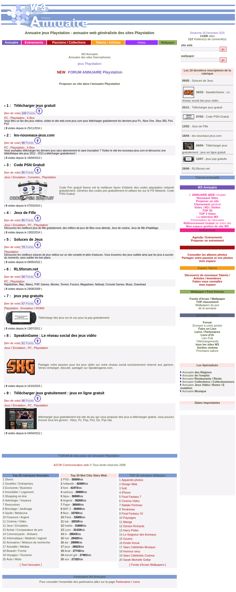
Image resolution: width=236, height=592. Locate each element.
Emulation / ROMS (32, 308)
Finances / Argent (18, 517)
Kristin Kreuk (131, 542)
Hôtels (141, 42)
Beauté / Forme (16, 550)
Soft (124, 488)
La (207, 216)
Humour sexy (131, 551)
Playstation (17, 117)
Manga (127, 521)
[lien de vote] (12, 113)
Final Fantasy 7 (131, 496)
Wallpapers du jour (207, 305)
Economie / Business (18, 487)
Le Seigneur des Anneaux (139, 534)
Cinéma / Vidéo (16, 521)
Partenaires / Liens (128, 581)
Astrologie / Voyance (18, 500)
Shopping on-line (16, 496)
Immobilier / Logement (19, 492)
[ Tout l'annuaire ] (31, 564)
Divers (9, 479)
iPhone (126, 492)
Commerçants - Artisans (22, 534)
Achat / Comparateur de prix (25, 529)
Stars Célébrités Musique (139, 547)
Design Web (129, 484)
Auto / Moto (14, 559)
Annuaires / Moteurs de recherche (28, 542)
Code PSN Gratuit (217, 116)
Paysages (129, 517)
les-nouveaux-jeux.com (207, 135)
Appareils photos (132, 479)
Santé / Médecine (16, 513)
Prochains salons (207, 350)
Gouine (127, 538)
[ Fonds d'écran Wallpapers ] (147, 564)
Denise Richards (133, 526)
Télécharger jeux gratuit (207, 107)
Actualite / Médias (18, 546)
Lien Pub (207, 338)
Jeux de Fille (200, 126)
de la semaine (207, 308)
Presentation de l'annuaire (207, 220)
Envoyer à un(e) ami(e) (207, 325)
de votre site (207, 223)
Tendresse (128, 509)
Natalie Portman (132, 505)
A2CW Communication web (71, 465)
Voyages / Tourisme (19, 555)
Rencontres (12, 504)
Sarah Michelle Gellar (137, 559)
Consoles (34, 177)
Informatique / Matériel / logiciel (26, 538)
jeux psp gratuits (216, 158)
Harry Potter (131, 530)
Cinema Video (131, 500)
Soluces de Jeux (202, 80)
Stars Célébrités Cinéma (138, 555)
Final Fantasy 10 (132, 513)
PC (6, 117)
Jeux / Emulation (14, 177)
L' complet (207, 194)
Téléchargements (207, 341)
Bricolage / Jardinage (18, 508)
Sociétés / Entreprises (19, 483)
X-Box (31, 117)
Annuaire (196, 372)
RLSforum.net (201, 168)
